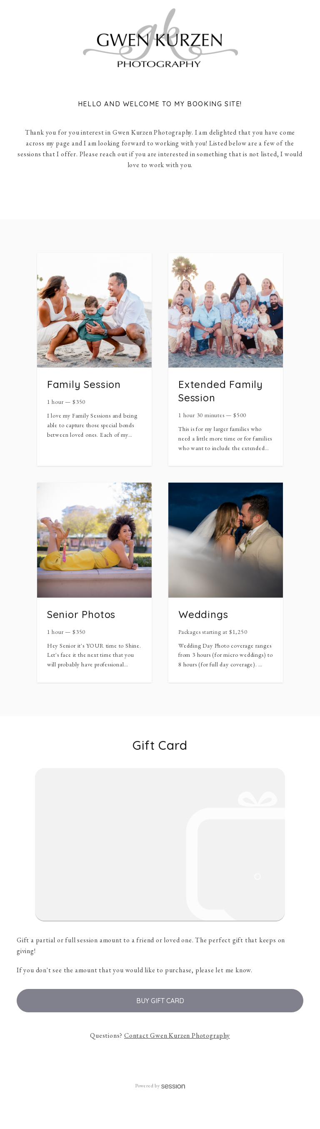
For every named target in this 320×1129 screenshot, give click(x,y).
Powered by (160, 1085)
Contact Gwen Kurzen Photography (177, 1035)
